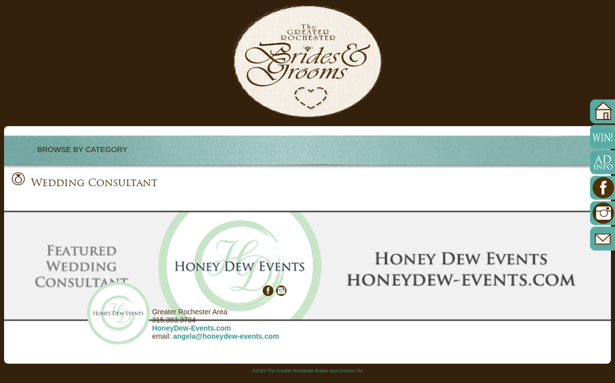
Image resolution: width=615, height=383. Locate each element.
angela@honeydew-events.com (226, 336)
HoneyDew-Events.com (191, 328)
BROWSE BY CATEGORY (82, 149)
